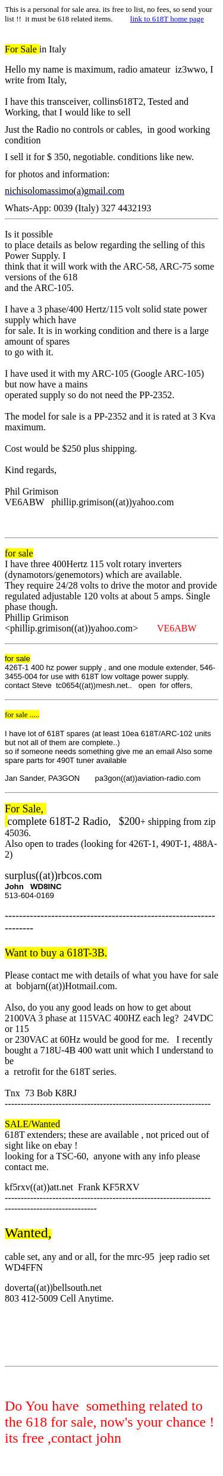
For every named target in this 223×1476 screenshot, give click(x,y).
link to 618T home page (167, 18)
